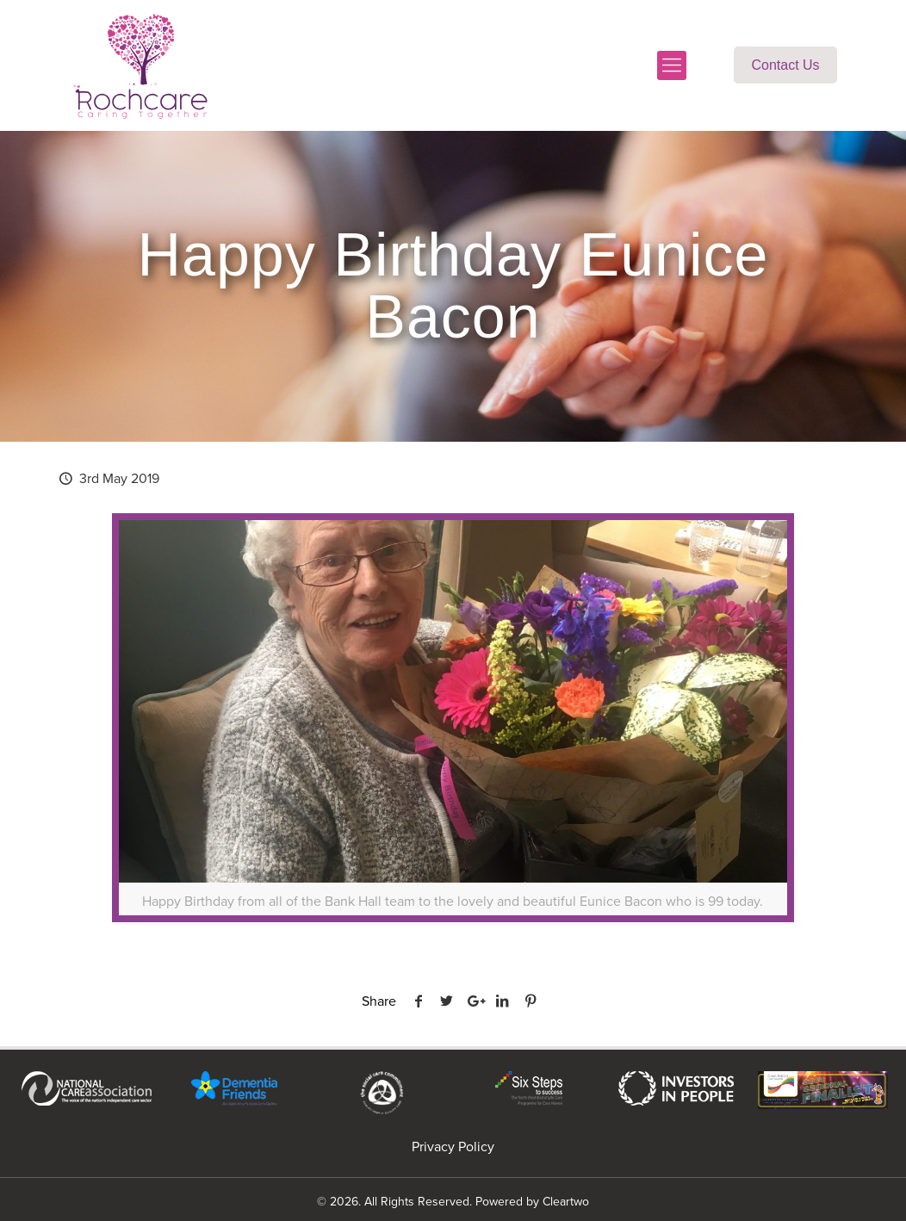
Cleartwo (566, 1202)
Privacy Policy (453, 1146)
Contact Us (785, 65)
